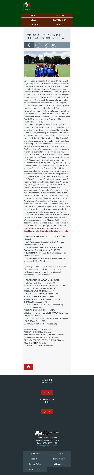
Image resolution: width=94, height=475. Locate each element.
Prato (34, 15)
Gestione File (34, 469)
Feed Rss (34, 459)
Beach (34, 20)
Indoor (60, 15)
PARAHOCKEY (59, 20)
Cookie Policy (35, 464)
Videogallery (59, 464)
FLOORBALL (34, 24)
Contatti (59, 453)
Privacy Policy (59, 459)
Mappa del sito (34, 453)
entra (47, 392)
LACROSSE (60, 24)
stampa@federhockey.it (47, 445)
